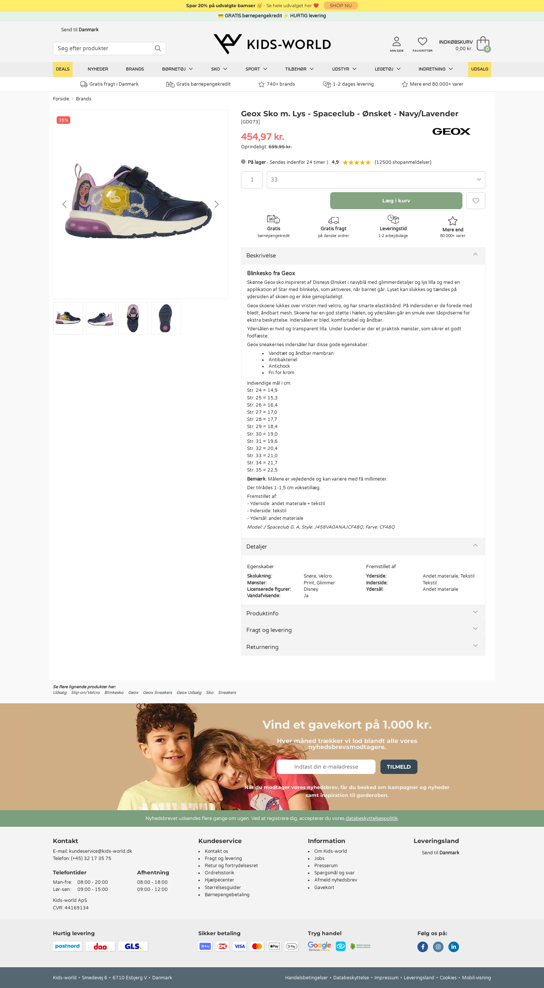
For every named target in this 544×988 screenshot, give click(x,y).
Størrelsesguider (223, 887)
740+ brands (276, 84)
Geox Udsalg (188, 692)
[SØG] (158, 48)
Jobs (319, 858)
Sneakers (227, 692)
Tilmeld (399, 766)
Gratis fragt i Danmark (109, 84)
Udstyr (344, 69)
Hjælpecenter (219, 880)
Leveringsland (419, 977)
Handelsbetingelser (306, 977)
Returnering (262, 647)
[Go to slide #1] (68, 318)
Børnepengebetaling (227, 894)
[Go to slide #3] (133, 318)
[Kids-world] (272, 44)
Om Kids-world (330, 851)
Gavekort (324, 887)
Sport (256, 69)
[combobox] (376, 179)
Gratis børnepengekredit (198, 85)
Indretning (436, 69)
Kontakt (65, 841)
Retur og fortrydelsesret (231, 865)
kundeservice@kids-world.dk (100, 851)
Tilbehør (299, 69)
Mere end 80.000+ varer (433, 84)
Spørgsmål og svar (334, 872)
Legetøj (388, 69)
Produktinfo (262, 613)
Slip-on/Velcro (85, 692)
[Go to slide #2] (101, 318)
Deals (63, 69)
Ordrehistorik (219, 872)
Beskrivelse (261, 255)
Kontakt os (216, 851)
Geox (133, 692)
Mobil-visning (476, 977)
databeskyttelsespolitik (372, 818)
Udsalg (479, 69)
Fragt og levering (269, 630)
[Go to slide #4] (166, 318)
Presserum (326, 865)
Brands (135, 69)
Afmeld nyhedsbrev (335, 880)
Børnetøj (177, 69)
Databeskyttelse (351, 977)
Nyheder (98, 69)
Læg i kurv (396, 200)
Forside (61, 99)
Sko (219, 69)
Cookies (448, 977)
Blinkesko (114, 692)
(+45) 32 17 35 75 (91, 858)
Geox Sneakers (157, 692)
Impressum (386, 977)
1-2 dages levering (348, 84)
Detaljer (256, 546)
